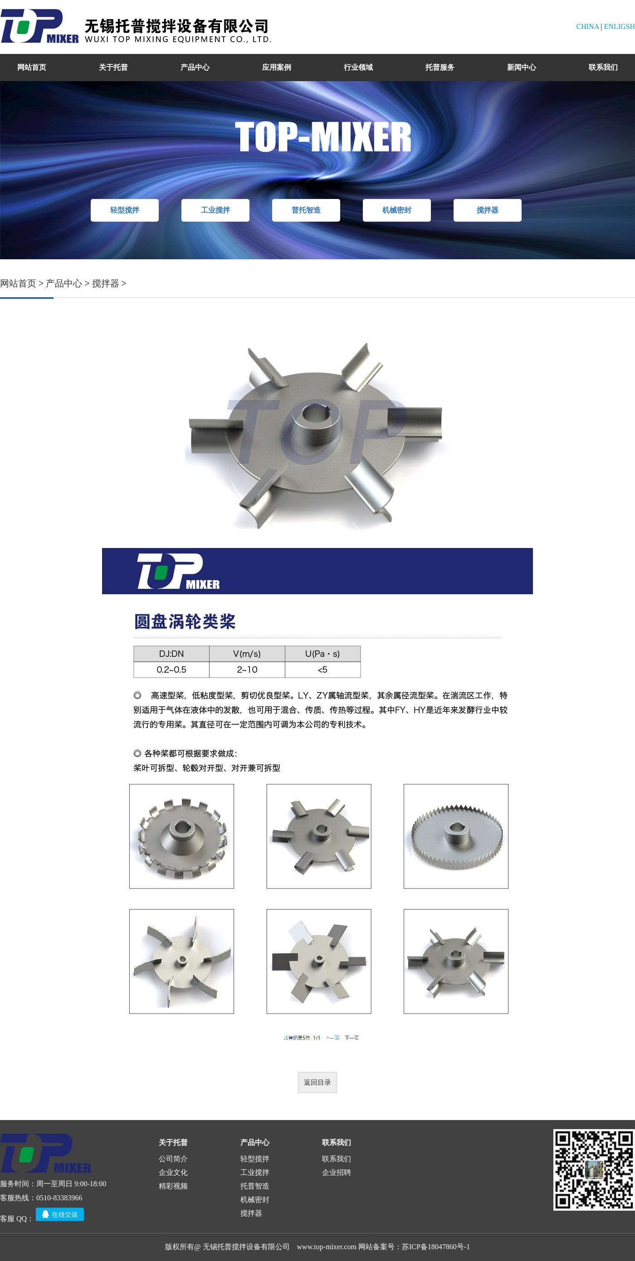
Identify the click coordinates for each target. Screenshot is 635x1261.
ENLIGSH (619, 26)
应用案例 (276, 67)
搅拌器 (487, 210)
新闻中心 (521, 67)
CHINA (587, 26)
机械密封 (396, 210)
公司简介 (173, 1159)
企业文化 (173, 1172)
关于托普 (113, 67)
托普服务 (439, 67)
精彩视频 (173, 1186)
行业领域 (358, 67)
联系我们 (603, 67)
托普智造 (254, 1186)
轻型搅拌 (124, 210)
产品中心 (195, 67)
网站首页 (31, 67)
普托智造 (306, 210)
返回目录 (317, 1082)
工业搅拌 (215, 210)
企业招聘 (336, 1172)
